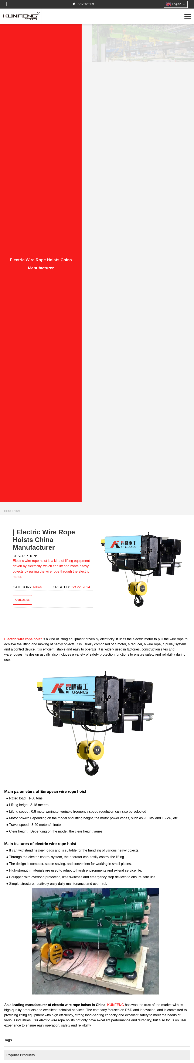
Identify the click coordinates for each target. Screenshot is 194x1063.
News (17, 510)
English (173, 4)
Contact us (85, 4)
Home (7, 510)
